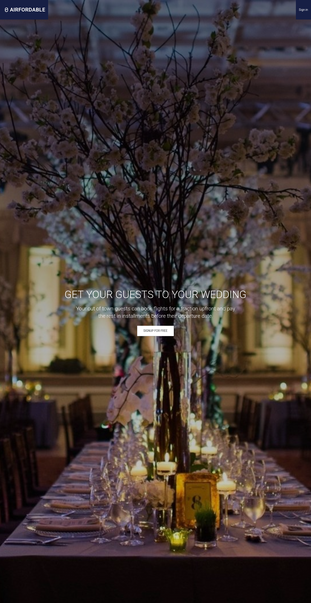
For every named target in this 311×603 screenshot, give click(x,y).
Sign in (303, 9)
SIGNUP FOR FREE (155, 330)
